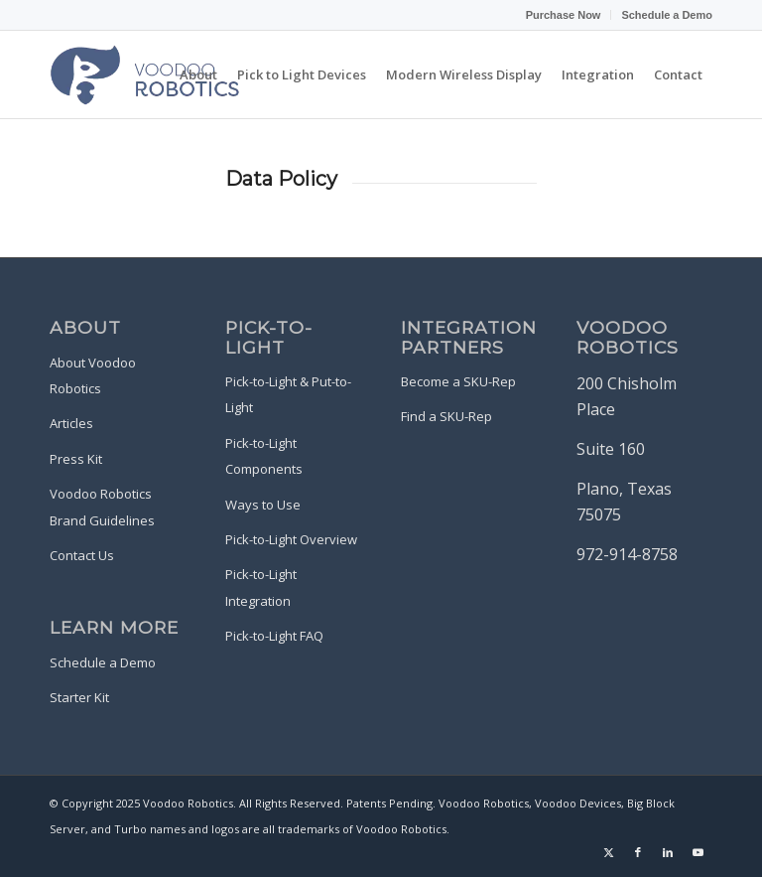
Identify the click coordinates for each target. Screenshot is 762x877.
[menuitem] (564, 15)
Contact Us (82, 555)
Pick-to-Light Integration (261, 587)
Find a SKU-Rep (446, 416)
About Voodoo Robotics (93, 375)
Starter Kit (79, 697)
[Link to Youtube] (697, 852)
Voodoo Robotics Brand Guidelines (102, 506)
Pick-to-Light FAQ (274, 636)
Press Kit (76, 459)
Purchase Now (563, 14)
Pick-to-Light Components (264, 456)
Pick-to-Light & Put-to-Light (288, 394)
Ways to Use (263, 504)
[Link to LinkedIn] (668, 852)
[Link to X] (608, 852)
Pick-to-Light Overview (291, 539)
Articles (71, 423)
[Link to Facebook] (638, 852)
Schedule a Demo (666, 14)
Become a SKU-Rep (458, 381)
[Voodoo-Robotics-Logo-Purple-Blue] (145, 74)
